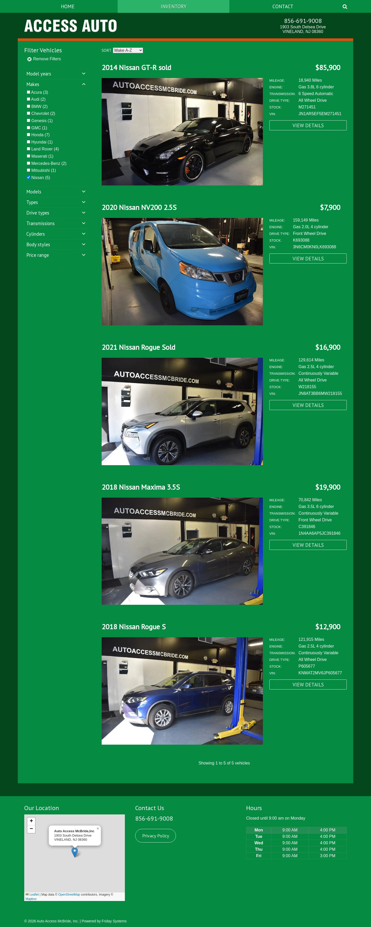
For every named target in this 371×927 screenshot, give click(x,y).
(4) (45, 149)
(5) (40, 177)
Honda (37, 135)
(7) (40, 135)
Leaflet (32, 894)
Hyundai (38, 142)
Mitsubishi (40, 170)
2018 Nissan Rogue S (134, 626)
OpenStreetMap (69, 894)
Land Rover (42, 149)
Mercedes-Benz (45, 163)
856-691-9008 (303, 21)
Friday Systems (114, 921)
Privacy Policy (155, 836)
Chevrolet (40, 113)
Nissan (37, 177)
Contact (282, 6)
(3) (39, 92)
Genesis (38, 120)
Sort (106, 50)
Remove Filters (44, 59)
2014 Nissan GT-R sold (136, 67)
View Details (308, 125)
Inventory (174, 6)
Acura (36, 92)
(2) (38, 99)
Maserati (39, 156)
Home (68, 6)
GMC (36, 128)
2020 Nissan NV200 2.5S (139, 207)
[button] (74, 852)
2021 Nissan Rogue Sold (138, 347)
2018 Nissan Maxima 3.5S (141, 487)
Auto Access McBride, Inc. (58, 921)
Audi (35, 99)
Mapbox (31, 899)
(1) (42, 120)
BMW (36, 106)
